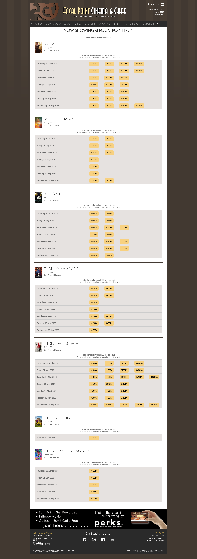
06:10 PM (109, 214)
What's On (37, 23)
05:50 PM (124, 363)
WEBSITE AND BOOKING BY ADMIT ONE (45, 552)
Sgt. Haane (52, 194)
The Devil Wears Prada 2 (62, 343)
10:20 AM (94, 288)
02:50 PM (94, 153)
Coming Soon (54, 23)
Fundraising (104, 23)
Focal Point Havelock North (42, 539)
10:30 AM (94, 214)
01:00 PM (94, 234)
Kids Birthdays (120, 23)
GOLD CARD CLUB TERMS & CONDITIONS (150, 552)
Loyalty (68, 23)
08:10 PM (109, 139)
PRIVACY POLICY (146, 550)
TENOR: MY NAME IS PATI (61, 269)
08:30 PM (139, 64)
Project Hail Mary (58, 119)
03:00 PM (94, 160)
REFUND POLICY (159, 550)
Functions (89, 23)
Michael (50, 44)
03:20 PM (109, 85)
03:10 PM (109, 64)
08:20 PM (139, 363)
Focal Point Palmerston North (41, 543)
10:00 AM (94, 85)
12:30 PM (94, 64)
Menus (78, 23)
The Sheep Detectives (58, 418)
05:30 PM (124, 64)
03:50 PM (109, 288)
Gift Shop (134, 23)
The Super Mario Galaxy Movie (68, 451)
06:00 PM (124, 85)
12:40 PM (94, 139)
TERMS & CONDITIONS (133, 550)
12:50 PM (109, 363)
